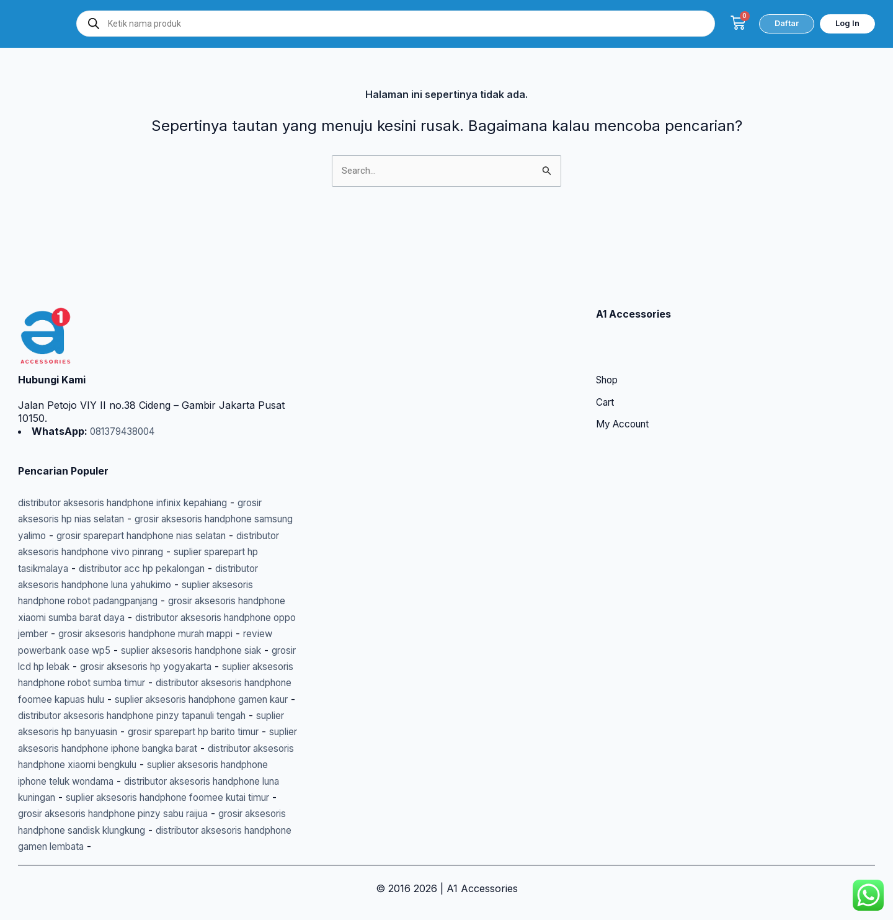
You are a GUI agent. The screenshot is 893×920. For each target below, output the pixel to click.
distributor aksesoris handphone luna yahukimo (130, 535)
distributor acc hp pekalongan (218, 518)
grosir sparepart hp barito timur (151, 715)
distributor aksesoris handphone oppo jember (125, 584)
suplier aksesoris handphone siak (152, 617)
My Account (625, 376)
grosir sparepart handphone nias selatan (200, 486)
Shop (608, 332)
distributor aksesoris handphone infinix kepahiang (135, 453)
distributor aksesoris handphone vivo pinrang (132, 502)
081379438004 (125, 382)
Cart (606, 354)
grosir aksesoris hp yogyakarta (142, 633)
